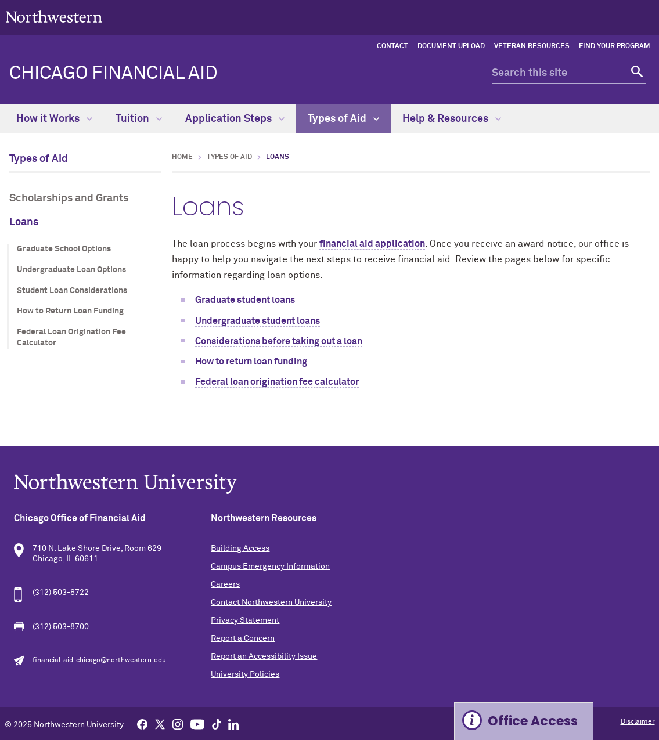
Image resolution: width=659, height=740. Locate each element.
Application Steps (235, 119)
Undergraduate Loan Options (71, 270)
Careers (225, 584)
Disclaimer (638, 722)
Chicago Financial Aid (113, 73)
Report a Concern (243, 638)
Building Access (240, 548)
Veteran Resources (532, 46)
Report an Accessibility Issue (264, 656)
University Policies (245, 674)
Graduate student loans (245, 300)
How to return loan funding (251, 361)
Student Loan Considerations (72, 291)
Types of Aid (343, 119)
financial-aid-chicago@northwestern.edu (99, 660)
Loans (23, 222)
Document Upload (451, 46)
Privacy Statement (245, 620)
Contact (392, 46)
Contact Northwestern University (271, 602)
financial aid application (372, 243)
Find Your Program (614, 46)
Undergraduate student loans (257, 321)
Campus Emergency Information (270, 566)
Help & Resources (451, 119)
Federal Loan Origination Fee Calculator (71, 338)
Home (182, 157)
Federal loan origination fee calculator (277, 382)
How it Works (54, 119)
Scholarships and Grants (68, 198)
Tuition (139, 119)
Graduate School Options (64, 249)
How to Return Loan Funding (70, 311)
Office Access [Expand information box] (533, 721)
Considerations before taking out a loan (278, 341)
